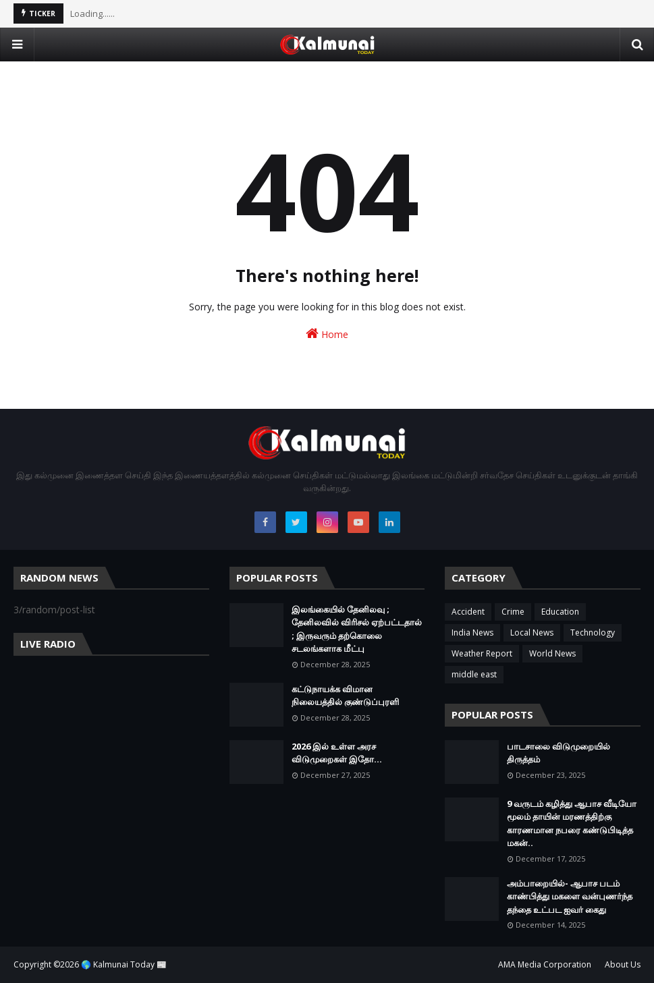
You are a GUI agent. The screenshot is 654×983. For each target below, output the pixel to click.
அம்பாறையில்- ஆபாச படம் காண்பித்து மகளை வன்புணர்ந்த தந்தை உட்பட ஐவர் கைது (569, 896)
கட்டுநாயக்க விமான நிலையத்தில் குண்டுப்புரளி (345, 695)
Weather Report (482, 653)
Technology (592, 632)
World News (552, 653)
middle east (474, 674)
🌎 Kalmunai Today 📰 (124, 964)
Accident (468, 611)
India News (472, 632)
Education (560, 611)
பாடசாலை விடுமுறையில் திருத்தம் (558, 753)
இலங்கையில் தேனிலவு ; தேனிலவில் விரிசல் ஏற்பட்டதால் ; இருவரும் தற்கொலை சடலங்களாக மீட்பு (357, 629)
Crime (512, 611)
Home (327, 334)
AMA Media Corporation (544, 964)
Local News (531, 632)
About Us (623, 964)
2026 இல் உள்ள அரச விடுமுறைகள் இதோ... (337, 753)
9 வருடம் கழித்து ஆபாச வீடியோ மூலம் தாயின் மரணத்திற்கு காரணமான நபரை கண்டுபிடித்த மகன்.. (571, 823)
